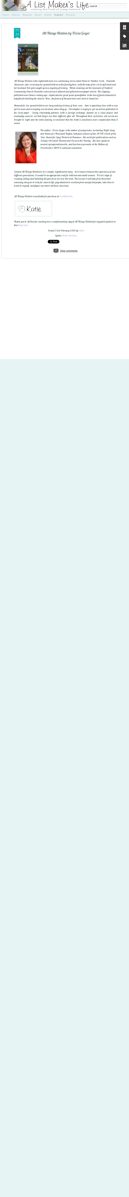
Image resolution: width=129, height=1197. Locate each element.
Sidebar (48, 14)
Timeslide (70, 14)
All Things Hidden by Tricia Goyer (66, 29)
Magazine (27, 14)
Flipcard (15, 14)
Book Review (69, 232)
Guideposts (66, 192)
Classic (5, 14)
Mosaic (37, 14)
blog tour (23, 221)
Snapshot (58, 14)
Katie (81, 227)
